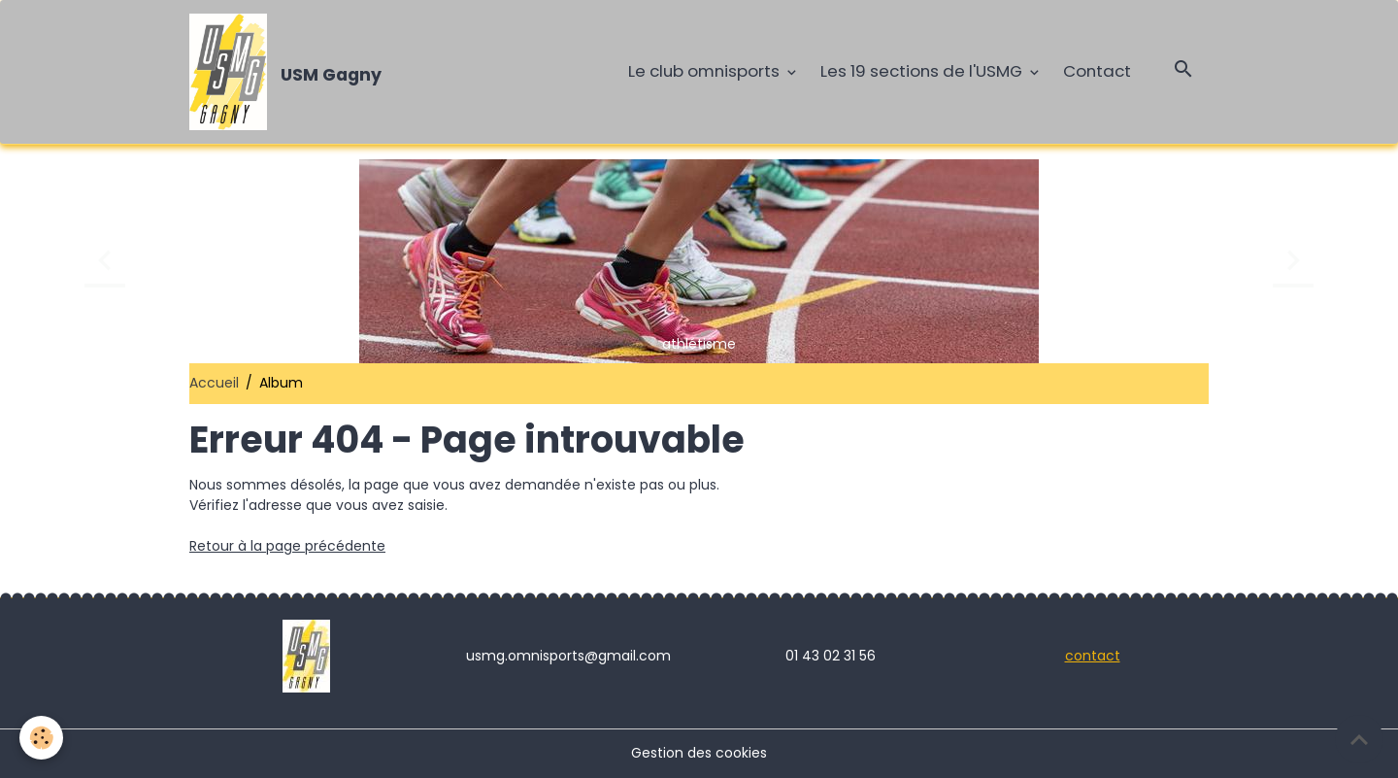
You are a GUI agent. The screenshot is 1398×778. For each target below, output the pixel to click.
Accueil (214, 382)
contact (1092, 655)
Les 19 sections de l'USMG (923, 71)
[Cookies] (41, 738)
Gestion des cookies (699, 752)
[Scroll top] (1359, 739)
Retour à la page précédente (287, 546)
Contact (1097, 71)
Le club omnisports (705, 71)
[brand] (288, 72)
